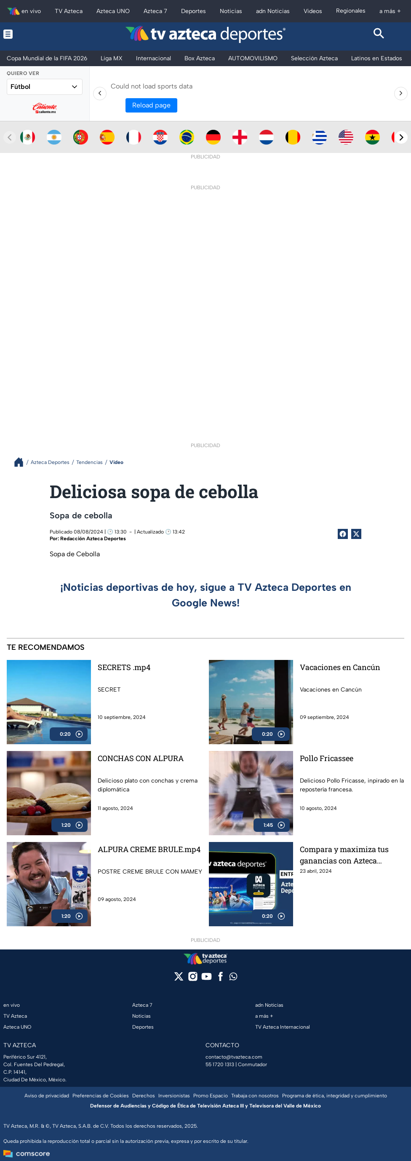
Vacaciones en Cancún (340, 667)
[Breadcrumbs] (22, 462)
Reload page (151, 105)
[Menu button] (32, 34)
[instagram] (192, 979)
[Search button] (379, 34)
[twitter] (178, 979)
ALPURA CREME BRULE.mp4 (149, 849)
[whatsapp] (233, 978)
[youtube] (206, 979)
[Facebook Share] (343, 534)
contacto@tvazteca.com (234, 1057)
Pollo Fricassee (326, 758)
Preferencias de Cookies (100, 1096)
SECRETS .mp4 (124, 667)
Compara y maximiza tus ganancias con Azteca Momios (344, 855)
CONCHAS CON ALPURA (141, 758)
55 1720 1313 (220, 1064)
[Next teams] (401, 137)
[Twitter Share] (356, 534)
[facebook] (220, 979)
